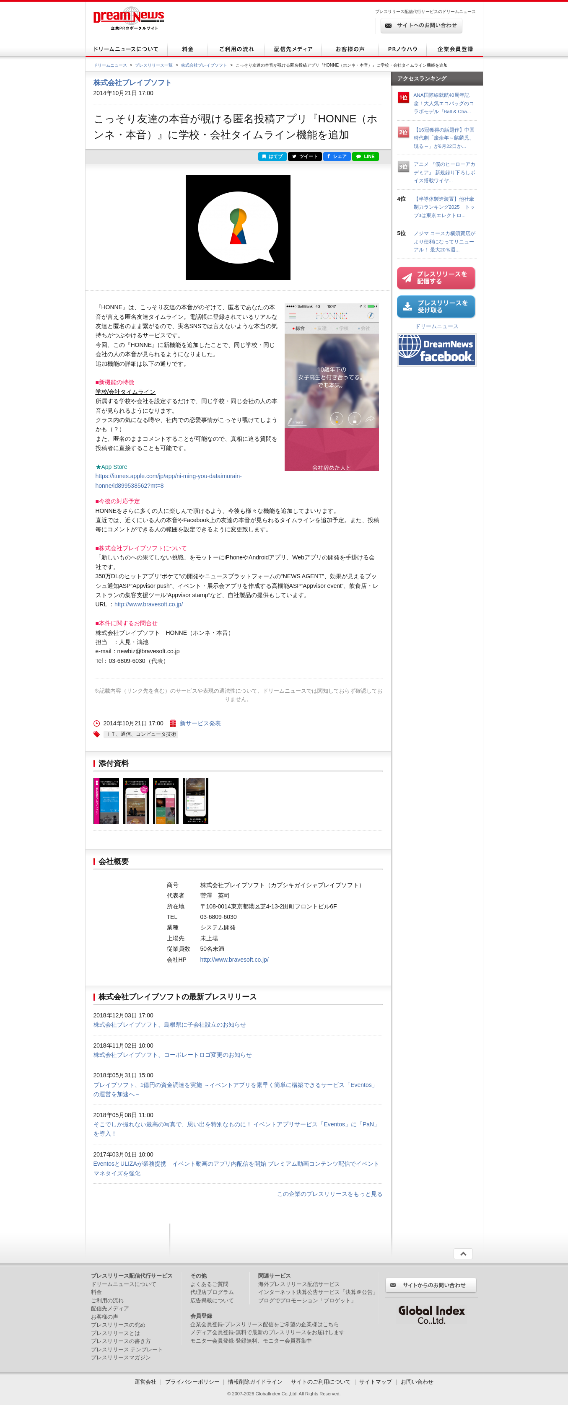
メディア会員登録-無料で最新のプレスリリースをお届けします (267, 1332)
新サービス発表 (200, 723)
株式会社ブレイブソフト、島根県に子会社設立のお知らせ (169, 1024)
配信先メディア (110, 1308)
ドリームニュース (110, 65)
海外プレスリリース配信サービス (299, 1284)
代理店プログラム (212, 1292)
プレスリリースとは (115, 1333)
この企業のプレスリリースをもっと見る (330, 1193)
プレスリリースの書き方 (121, 1341)
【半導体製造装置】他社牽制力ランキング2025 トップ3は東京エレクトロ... (444, 207)
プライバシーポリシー (192, 1382)
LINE (365, 156)
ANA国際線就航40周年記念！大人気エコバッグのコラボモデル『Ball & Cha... (444, 103)
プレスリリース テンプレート (127, 1349)
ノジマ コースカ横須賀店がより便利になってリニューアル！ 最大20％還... (444, 241)
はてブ (272, 156)
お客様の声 (104, 1317)
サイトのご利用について (321, 1382)
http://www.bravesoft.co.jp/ (148, 604)
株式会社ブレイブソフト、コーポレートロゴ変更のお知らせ (172, 1054)
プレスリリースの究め (118, 1325)
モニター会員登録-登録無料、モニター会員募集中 (251, 1341)
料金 (96, 1292)
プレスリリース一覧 (154, 65)
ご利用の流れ (107, 1300)
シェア (337, 156)
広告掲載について (212, 1300)
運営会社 (146, 1382)
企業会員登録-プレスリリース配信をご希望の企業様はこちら (264, 1324)
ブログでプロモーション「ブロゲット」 (307, 1300)
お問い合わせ (417, 1382)
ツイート (305, 156)
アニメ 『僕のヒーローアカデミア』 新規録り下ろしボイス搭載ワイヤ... (444, 172)
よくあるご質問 (209, 1284)
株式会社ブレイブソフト (204, 65)
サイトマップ (375, 1382)
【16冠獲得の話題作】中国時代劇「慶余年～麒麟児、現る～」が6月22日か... (444, 138)
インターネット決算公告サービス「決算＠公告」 (318, 1292)
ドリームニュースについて (123, 1284)
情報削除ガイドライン (255, 1382)
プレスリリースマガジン (121, 1357)
